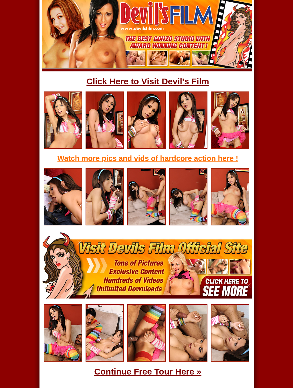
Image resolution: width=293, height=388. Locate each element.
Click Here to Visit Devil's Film (147, 81)
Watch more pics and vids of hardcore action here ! (148, 158)
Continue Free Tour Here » (147, 371)
